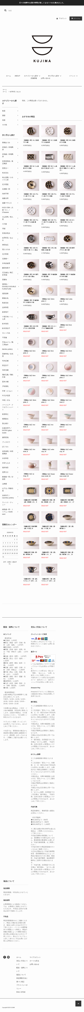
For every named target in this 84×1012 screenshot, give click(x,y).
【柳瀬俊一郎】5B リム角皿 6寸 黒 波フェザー (49, 167)
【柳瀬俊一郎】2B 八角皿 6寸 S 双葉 (67, 141)
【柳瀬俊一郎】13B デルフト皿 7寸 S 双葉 (48, 195)
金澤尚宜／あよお (15, 91)
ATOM (23, 992)
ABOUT (17, 76)
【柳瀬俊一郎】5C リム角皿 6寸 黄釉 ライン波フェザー (67, 168)
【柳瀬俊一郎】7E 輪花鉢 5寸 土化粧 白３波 (31, 301)
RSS (18, 992)
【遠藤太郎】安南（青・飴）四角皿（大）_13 (48, 501)
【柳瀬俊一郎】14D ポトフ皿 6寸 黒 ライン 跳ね (30, 249)
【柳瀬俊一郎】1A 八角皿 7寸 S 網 (31, 141)
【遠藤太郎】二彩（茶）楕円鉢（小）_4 (48, 553)
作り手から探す (55, 76)
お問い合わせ (45, 78)
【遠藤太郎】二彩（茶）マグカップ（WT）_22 (48, 580)
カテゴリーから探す (32, 76)
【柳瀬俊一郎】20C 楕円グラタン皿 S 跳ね (30, 275)
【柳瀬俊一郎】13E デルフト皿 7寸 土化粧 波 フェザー (49, 222)
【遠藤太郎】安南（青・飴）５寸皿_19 (48, 527)
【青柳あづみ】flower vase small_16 (48, 475)
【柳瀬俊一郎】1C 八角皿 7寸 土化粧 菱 (49, 141)
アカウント (63, 18)
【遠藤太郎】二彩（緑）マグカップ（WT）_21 (30, 580)
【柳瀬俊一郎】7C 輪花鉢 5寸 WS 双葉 (67, 275)
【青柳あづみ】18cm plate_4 (47, 300)
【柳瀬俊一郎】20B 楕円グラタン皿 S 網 (67, 249)
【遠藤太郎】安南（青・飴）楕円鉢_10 (30, 553)
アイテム (75, 18)
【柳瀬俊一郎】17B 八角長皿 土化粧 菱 (48, 249)
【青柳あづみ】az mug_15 (28, 475)
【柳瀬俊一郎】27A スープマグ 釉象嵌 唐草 (48, 327)
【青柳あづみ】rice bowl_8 (65, 401)
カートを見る (34, 961)
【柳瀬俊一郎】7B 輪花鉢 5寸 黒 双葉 (49, 275)
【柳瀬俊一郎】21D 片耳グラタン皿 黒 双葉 (30, 327)
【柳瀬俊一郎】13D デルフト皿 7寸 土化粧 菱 (30, 221)
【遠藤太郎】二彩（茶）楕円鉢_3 (67, 527)
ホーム (8, 76)
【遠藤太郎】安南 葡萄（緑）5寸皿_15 (30, 527)
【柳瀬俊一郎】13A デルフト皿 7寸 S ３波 (30, 195)
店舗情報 (34, 78)
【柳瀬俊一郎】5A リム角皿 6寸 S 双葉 (31, 167)
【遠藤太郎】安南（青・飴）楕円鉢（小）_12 (67, 554)
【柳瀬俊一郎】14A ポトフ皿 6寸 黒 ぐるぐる (67, 221)
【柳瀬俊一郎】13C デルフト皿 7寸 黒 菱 (67, 195)
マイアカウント (35, 957)
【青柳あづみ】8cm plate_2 (66, 326)
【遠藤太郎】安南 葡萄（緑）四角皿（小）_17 (67, 501)
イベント (73, 76)
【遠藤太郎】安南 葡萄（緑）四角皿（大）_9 (30, 501)
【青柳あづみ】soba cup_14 (66, 300)
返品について (21, 975)
